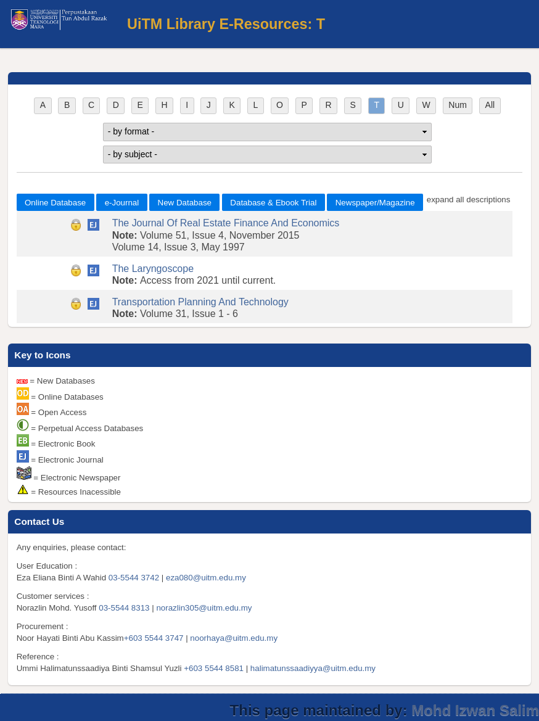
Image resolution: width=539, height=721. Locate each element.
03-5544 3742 (134, 577)
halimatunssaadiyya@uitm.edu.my (313, 668)
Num (457, 105)
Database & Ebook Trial (273, 202)
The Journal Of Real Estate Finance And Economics (226, 223)
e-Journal (122, 202)
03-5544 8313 (124, 607)
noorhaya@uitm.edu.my (234, 638)
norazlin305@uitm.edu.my (204, 607)
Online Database (55, 202)
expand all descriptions (469, 199)
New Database (185, 202)
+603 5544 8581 (214, 668)
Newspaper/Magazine (375, 202)
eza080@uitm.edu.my (206, 577)
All (490, 105)
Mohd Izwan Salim (475, 710)
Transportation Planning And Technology (200, 302)
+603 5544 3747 (154, 638)
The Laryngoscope (153, 268)
